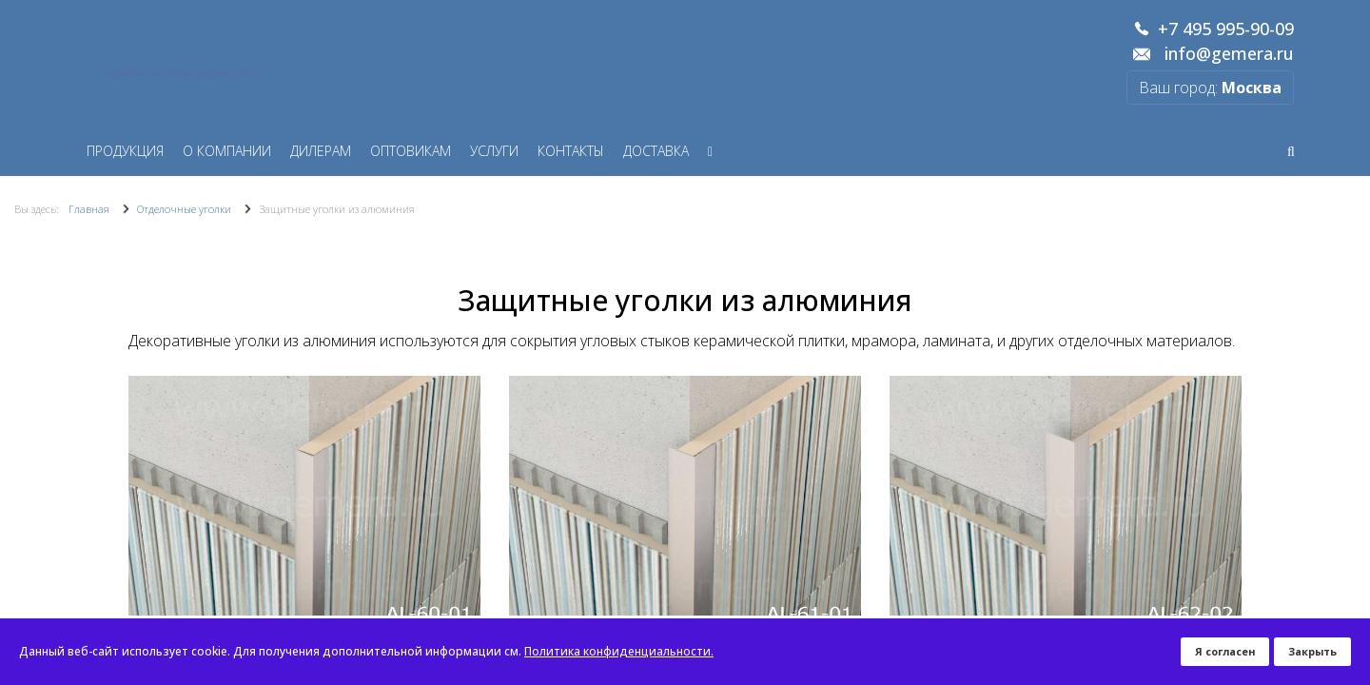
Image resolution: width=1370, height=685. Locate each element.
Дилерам (320, 151)
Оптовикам (410, 151)
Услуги (494, 151)
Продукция (125, 151)
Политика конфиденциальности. (619, 651)
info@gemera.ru (1229, 54)
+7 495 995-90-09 (1226, 29)
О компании (227, 151)
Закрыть (1312, 651)
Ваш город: (1210, 87)
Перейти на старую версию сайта (184, 73)
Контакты (571, 151)
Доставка (656, 151)
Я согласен (1225, 651)
